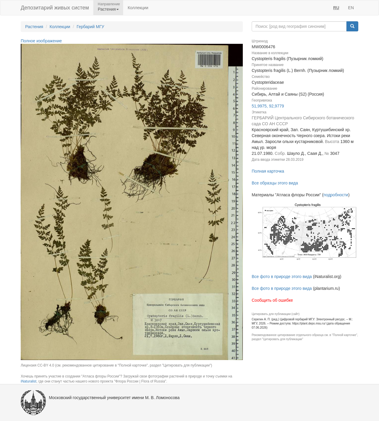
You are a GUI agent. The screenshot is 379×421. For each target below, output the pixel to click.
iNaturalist (28, 381)
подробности (335, 194)
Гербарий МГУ (90, 26)
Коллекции (138, 7)
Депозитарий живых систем (55, 8)
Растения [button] (108, 9)
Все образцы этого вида (275, 183)
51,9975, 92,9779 (268, 106)
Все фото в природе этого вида (282, 276)
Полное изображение (41, 40)
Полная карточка (268, 171)
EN (351, 7)
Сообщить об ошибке (272, 300)
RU (336, 7)
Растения (34, 26)
